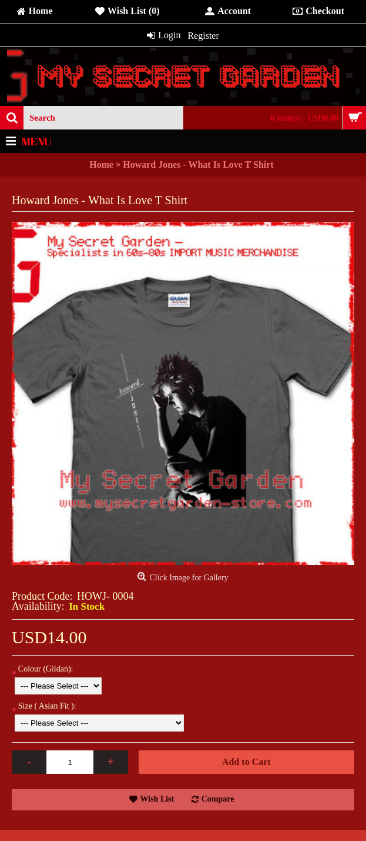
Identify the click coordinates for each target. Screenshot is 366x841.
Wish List (157, 799)
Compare (218, 799)
